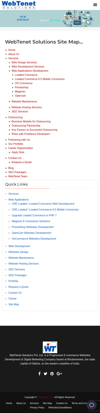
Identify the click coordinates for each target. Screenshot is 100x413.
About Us (13, 54)
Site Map (13, 304)
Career (12, 298)
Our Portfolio (15, 143)
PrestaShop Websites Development (33, 227)
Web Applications (18, 199)
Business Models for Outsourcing (31, 121)
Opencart (20, 95)
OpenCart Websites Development (31, 232)
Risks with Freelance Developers (31, 134)
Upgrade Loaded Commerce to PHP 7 (34, 215)
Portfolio (13, 281)
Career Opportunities (20, 148)
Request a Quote (22, 162)
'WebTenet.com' (45, 397)
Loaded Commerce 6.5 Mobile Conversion (40, 79)
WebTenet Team (17, 176)
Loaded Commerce (26, 74)
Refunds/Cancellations (60, 407)
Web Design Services (24, 62)
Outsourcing (15, 117)
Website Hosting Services (27, 107)
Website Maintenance (24, 101)
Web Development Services (28, 66)
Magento (20, 91)
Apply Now (18, 152)
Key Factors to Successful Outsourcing (34, 129)
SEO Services (20, 111)
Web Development (19, 246)
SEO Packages (17, 172)
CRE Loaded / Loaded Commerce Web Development (43, 203)
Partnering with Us (19, 139)
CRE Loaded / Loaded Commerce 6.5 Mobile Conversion (45, 209)
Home (43, 20)
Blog (11, 168)
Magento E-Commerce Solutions (31, 221)
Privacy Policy (37, 407)
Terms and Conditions (83, 403)
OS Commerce (24, 83)
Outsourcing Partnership (26, 125)
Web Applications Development (30, 70)
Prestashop (21, 87)
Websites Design (18, 252)
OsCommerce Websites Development (34, 238)
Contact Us (14, 158)
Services (13, 58)
